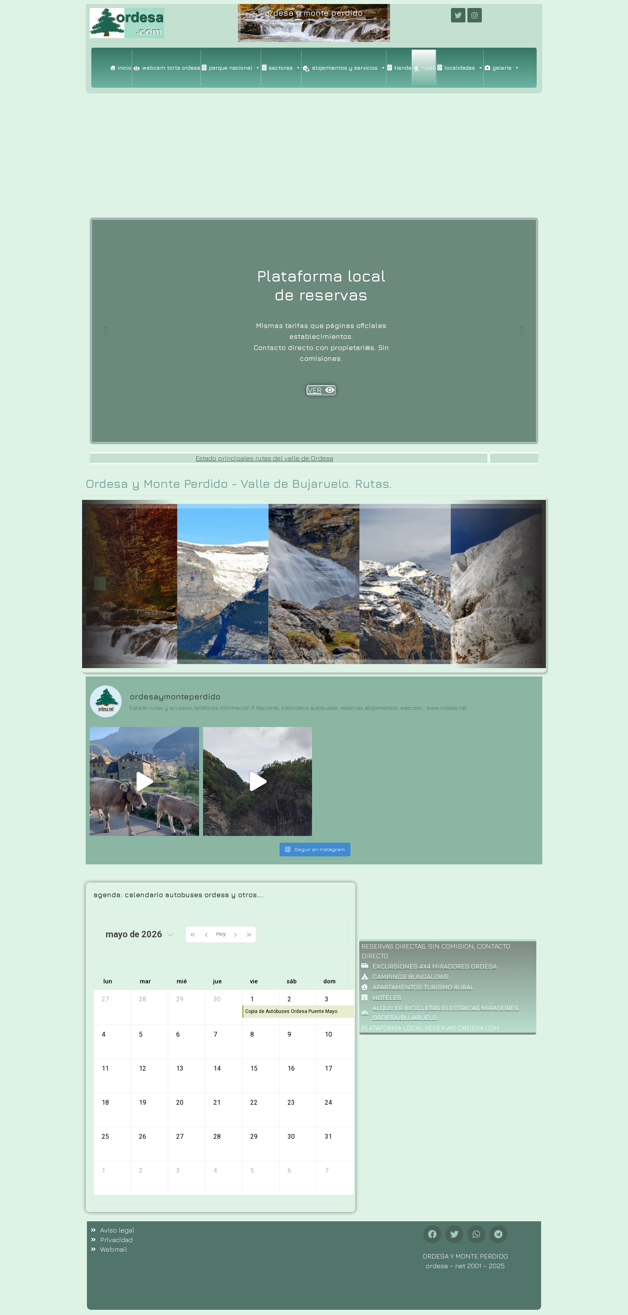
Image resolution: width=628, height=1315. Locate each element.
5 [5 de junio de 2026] (252, 1170)
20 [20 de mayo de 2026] (179, 1102)
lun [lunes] (107, 981)
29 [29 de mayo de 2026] (254, 1136)
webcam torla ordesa (171, 67)
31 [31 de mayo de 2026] (328, 1136)
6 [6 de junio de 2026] (289, 1170)
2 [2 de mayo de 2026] (289, 999)
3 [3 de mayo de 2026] (326, 999)
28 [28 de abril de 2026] (142, 999)
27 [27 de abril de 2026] (105, 999)
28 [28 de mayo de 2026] (217, 1136)
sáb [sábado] (291, 981)
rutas (429, 67)
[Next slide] (522, 330)
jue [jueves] (217, 981)
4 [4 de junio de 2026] (215, 1170)
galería (506, 68)
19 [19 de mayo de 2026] (142, 1102)
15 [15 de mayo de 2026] (254, 1068)
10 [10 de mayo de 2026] (328, 1034)
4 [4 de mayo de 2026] (103, 1034)
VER (314, 365)
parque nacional (234, 68)
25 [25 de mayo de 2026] (105, 1136)
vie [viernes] (254, 981)
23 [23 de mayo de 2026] (291, 1102)
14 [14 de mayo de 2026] (217, 1068)
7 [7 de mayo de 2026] (215, 1034)
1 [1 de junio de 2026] (103, 1170)
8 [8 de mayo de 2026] (252, 1034)
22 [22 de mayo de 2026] (254, 1102)
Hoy (220, 934)
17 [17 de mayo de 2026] (328, 1068)
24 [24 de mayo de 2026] (328, 1102)
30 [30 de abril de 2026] (217, 999)
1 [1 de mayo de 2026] (252, 999)
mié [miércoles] (182, 981)
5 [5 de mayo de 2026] (141, 1034)
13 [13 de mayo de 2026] (179, 1068)
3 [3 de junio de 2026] (178, 1170)
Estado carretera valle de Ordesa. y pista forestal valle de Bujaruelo (133, 458)
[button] (432, 1234)
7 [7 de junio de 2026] (326, 1170)
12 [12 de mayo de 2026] (142, 1068)
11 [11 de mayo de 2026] (105, 1068)
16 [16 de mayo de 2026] (291, 1068)
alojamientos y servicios (349, 68)
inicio (124, 67)
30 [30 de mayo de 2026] (291, 1136)
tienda (402, 67)
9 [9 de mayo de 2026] (289, 1034)
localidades (463, 68)
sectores (285, 68)
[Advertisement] (314, 153)
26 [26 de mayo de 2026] (142, 1136)
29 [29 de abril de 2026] (179, 999)
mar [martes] (145, 981)
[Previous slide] (106, 330)
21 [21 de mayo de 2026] (217, 1102)
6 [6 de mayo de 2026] (178, 1034)
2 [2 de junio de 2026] (141, 1170)
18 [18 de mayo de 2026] (105, 1102)
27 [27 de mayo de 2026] (179, 1136)
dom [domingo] (329, 981)
